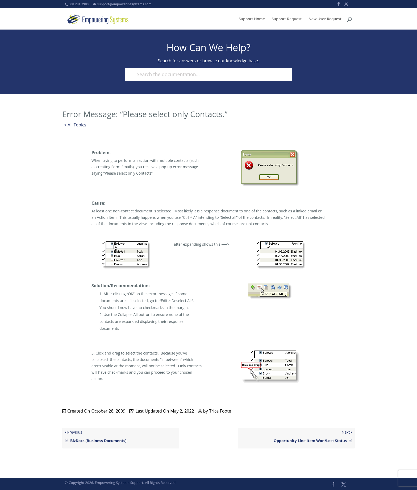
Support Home (252, 19)
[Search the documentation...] (206, 74)
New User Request (324, 19)
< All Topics (75, 125)
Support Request (287, 19)
